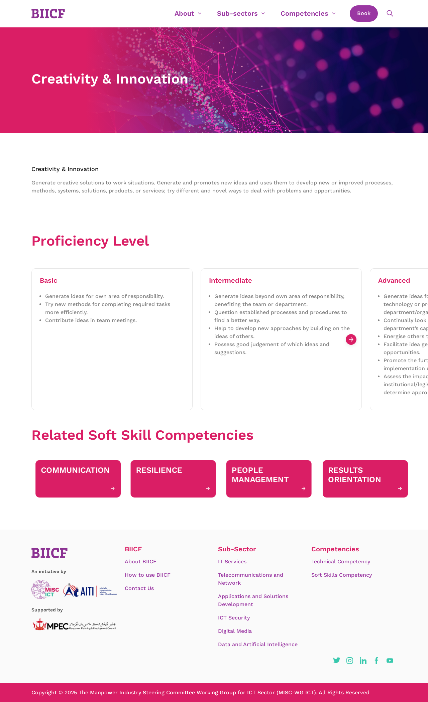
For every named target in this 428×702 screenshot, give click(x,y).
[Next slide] (351, 339)
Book (363, 13)
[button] (336, 660)
